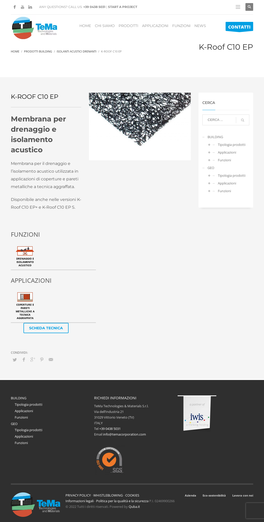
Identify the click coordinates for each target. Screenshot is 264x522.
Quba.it (134, 506)
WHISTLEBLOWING (108, 495)
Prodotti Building (38, 51)
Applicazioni (227, 152)
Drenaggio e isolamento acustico (25, 262)
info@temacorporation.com (124, 434)
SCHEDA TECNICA (46, 328)
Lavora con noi (242, 495)
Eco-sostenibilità (214, 495)
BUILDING (215, 137)
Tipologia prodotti (231, 144)
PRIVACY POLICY (78, 495)
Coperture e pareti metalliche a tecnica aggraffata (25, 311)
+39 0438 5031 (94, 7)
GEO (211, 167)
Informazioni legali (79, 501)
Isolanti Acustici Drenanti (76, 51)
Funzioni (224, 160)
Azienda (190, 495)
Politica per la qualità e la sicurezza (122, 501)
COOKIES (132, 495)
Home (15, 51)
